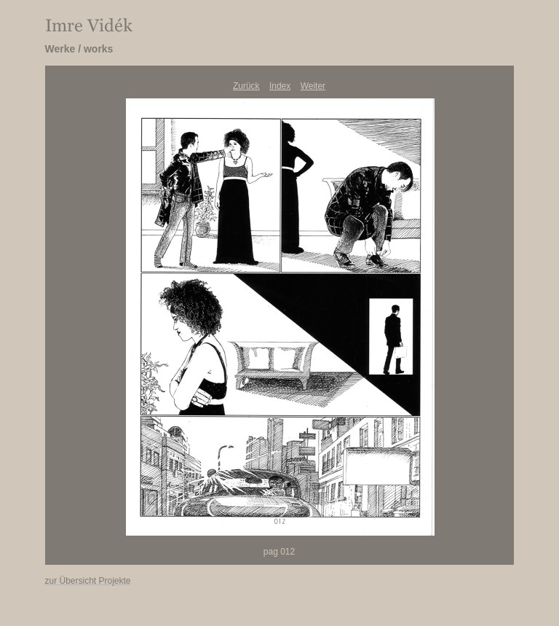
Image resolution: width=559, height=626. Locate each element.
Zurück (246, 86)
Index (279, 86)
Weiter (313, 86)
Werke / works (79, 49)
